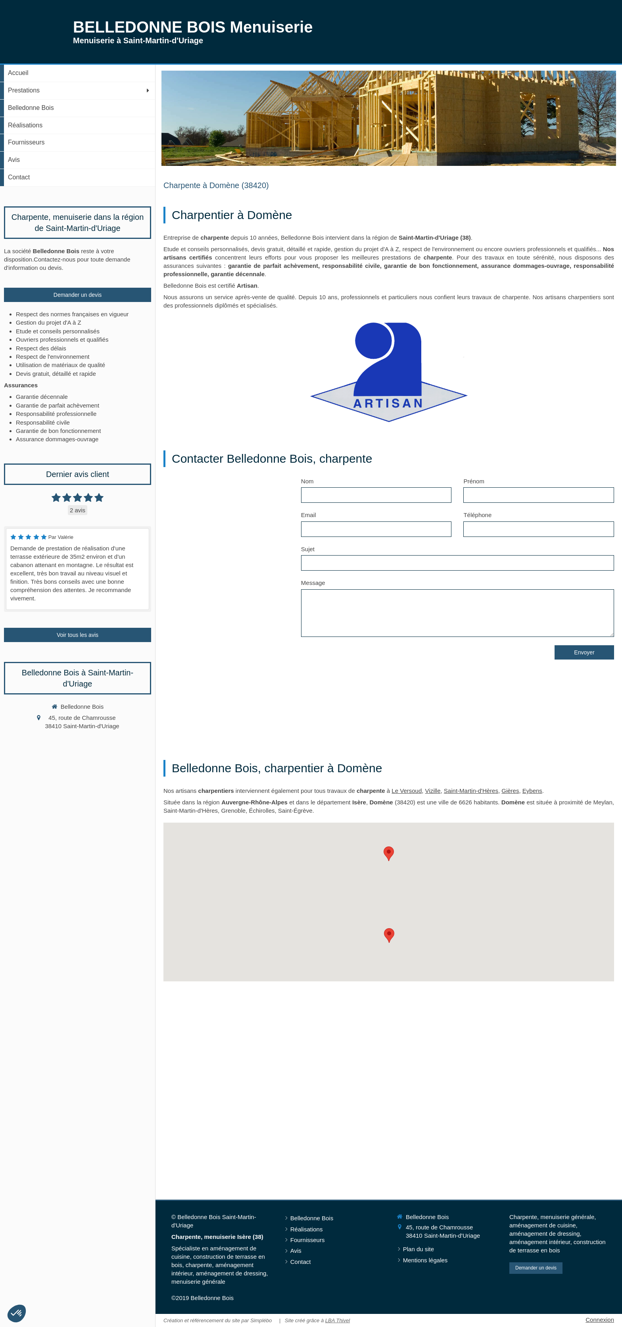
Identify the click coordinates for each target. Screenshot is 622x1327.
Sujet (308, 549)
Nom (307, 481)
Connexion (600, 1319)
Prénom (473, 481)
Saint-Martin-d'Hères (471, 790)
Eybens (532, 790)
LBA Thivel (337, 1320)
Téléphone (477, 515)
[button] (16, 1313)
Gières (510, 790)
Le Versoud (407, 790)
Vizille (433, 790)
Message (313, 582)
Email (308, 515)
